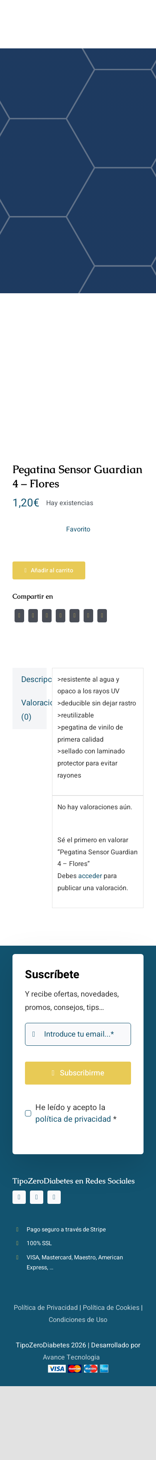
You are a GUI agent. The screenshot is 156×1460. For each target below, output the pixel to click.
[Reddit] (47, 615)
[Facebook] (19, 615)
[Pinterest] (88, 615)
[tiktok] (36, 1197)
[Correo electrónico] (102, 615)
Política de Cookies (111, 1308)
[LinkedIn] (60, 615)
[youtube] (54, 1197)
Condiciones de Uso (78, 1320)
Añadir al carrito (49, 570)
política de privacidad (73, 1119)
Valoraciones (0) (34, 710)
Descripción (34, 679)
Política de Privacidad (46, 1308)
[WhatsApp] (74, 615)
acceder (90, 876)
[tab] (29, 679)
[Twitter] (33, 615)
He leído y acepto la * (75, 1113)
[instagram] (19, 1197)
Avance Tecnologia (71, 1357)
